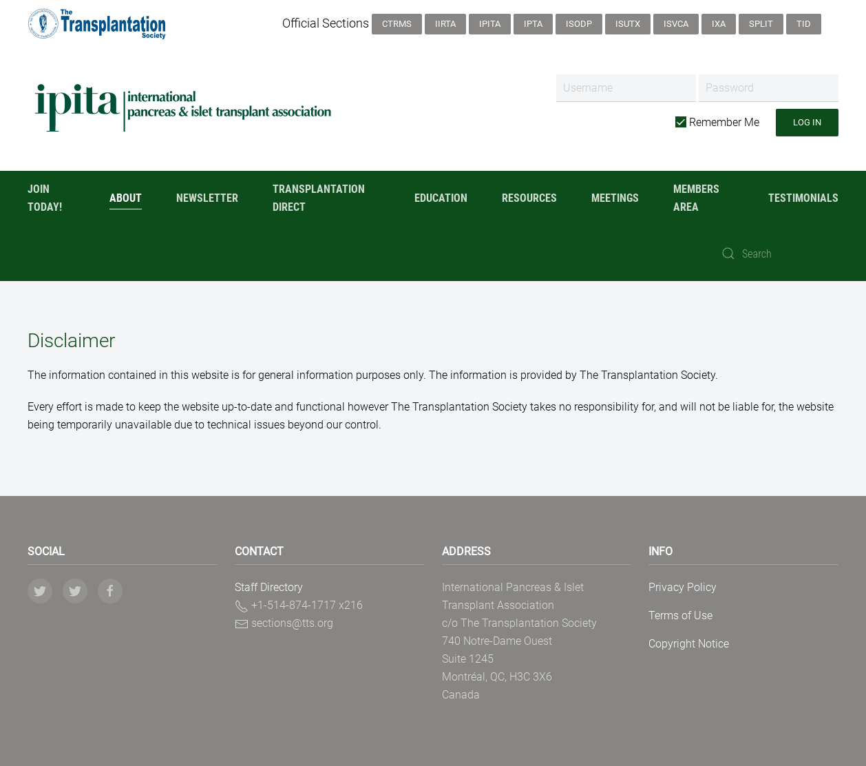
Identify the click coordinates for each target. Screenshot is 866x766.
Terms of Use (680, 615)
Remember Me (717, 122)
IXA (719, 24)
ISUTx (627, 24)
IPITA (489, 24)
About (125, 198)
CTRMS (397, 24)
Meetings (615, 198)
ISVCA (676, 24)
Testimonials (803, 198)
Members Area (696, 198)
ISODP (579, 24)
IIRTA (445, 24)
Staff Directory (269, 587)
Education (440, 198)
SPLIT (761, 24)
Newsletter (207, 198)
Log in (807, 122)
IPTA (533, 24)
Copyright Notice (688, 643)
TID (803, 24)
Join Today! (45, 198)
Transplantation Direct (319, 198)
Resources (529, 198)
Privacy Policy (682, 587)
